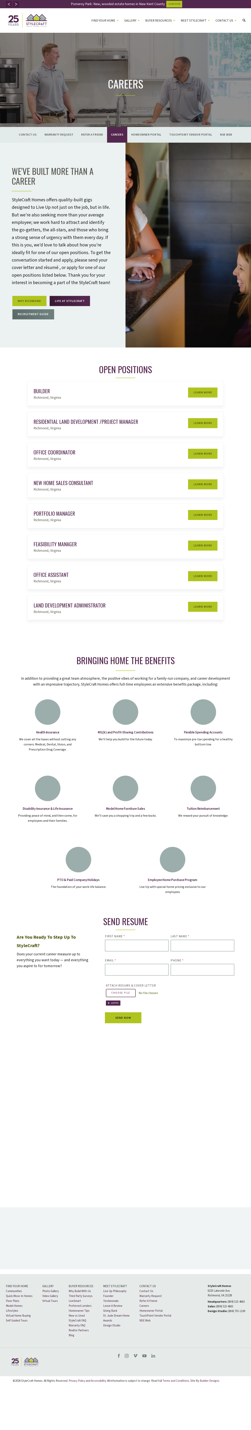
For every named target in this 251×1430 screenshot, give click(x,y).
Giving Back (110, 1323)
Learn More (200, 401)
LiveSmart (75, 1313)
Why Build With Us (80, 1303)
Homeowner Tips (79, 1323)
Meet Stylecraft (115, 1298)
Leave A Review (112, 1318)
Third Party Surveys (81, 1308)
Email (110, 968)
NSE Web (226, 135)
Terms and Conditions (176, 1393)
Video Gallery (50, 1308)
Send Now (127, 1025)
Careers (117, 135)
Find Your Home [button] (103, 20)
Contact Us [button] (224, 20)
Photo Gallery (50, 1303)
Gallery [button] (130, 20)
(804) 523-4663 (236, 1314)
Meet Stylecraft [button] (193, 20)
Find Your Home (17, 1298)
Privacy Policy (77, 1393)
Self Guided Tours (17, 1333)
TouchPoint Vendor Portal (190, 135)
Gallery (48, 1298)
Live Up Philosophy (114, 1303)
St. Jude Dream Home (116, 1328)
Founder (108, 1308)
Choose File (120, 1000)
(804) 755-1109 (236, 1323)
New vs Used (77, 1328)
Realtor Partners (79, 1343)
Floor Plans (12, 1313)
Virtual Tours (50, 1313)
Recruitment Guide (36, 319)
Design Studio (111, 1338)
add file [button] (114, 1010)
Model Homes (14, 1318)
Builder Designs (209, 1393)
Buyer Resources (81, 1298)
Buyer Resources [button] (158, 20)
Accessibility (98, 1393)
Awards (107, 1333)
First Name (115, 944)
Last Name (180, 944)
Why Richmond (32, 302)
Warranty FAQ (77, 1338)
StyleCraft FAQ (77, 1333)
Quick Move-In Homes (19, 1308)
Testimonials (111, 1313)
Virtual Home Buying (18, 1328)
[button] (9, 4)
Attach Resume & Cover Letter (131, 993)
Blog (71, 1347)
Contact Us (27, 135)
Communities (14, 1303)
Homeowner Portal (146, 135)
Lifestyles (12, 1323)
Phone (177, 968)
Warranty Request (59, 135)
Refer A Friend (92, 135)
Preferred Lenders (80, 1318)
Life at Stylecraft (78, 302)
